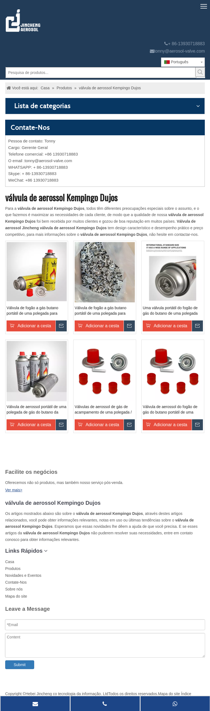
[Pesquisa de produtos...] (100, 72)
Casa (9, 562)
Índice (186, 694)
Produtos (13, 568)
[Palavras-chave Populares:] (200, 72)
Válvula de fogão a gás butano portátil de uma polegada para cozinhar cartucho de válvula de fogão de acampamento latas (33, 311)
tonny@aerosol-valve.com (179, 51)
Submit (20, 665)
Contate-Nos (16, 582)
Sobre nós (14, 589)
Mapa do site (16, 596)
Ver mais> (13, 490)
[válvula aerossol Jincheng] (52, 20)
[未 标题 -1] (16, 458)
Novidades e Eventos (23, 575)
